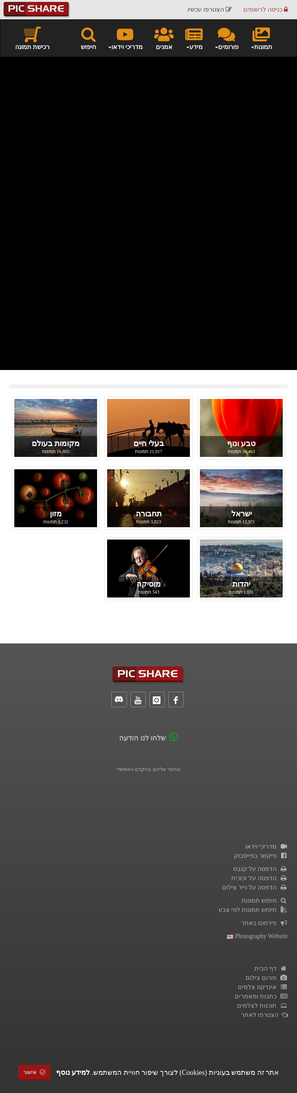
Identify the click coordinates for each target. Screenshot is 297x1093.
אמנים (164, 37)
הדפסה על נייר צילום (255, 887)
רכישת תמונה (32, 37)
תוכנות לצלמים (262, 1005)
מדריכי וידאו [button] (125, 37)
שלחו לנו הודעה (142, 738)
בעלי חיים (148, 443)
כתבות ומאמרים (261, 996)
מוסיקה (149, 584)
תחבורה (149, 513)
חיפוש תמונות (265, 900)
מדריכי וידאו (266, 846)
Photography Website (257, 936)
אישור (34, 1072)
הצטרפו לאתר (264, 1015)
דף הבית (271, 968)
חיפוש (88, 37)
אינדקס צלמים (263, 987)
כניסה (265, 9)
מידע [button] (194, 37)
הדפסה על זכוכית (259, 878)
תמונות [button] (261, 37)
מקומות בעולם (56, 443)
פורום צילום (267, 977)
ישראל (241, 513)
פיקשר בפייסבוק (261, 855)
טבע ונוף (241, 443)
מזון (56, 513)
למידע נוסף (73, 1072)
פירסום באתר (264, 923)
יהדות (241, 584)
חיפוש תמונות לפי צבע (253, 909)
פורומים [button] (226, 37)
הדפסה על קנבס (260, 869)
